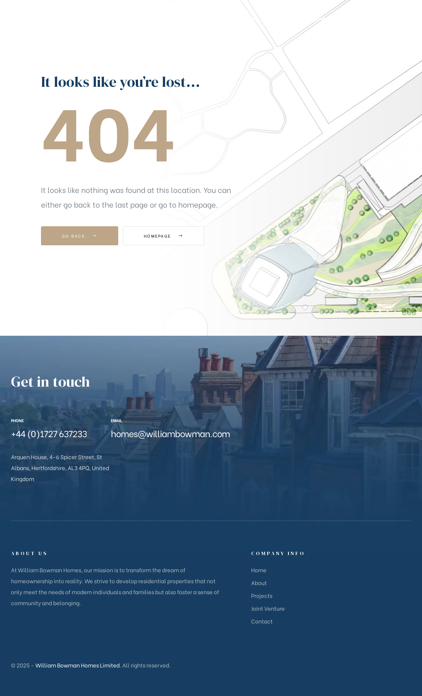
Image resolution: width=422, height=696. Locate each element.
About (259, 582)
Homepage (163, 236)
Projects (261, 595)
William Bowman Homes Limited (78, 665)
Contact (262, 621)
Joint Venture (268, 608)
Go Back (79, 236)
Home (258, 570)
